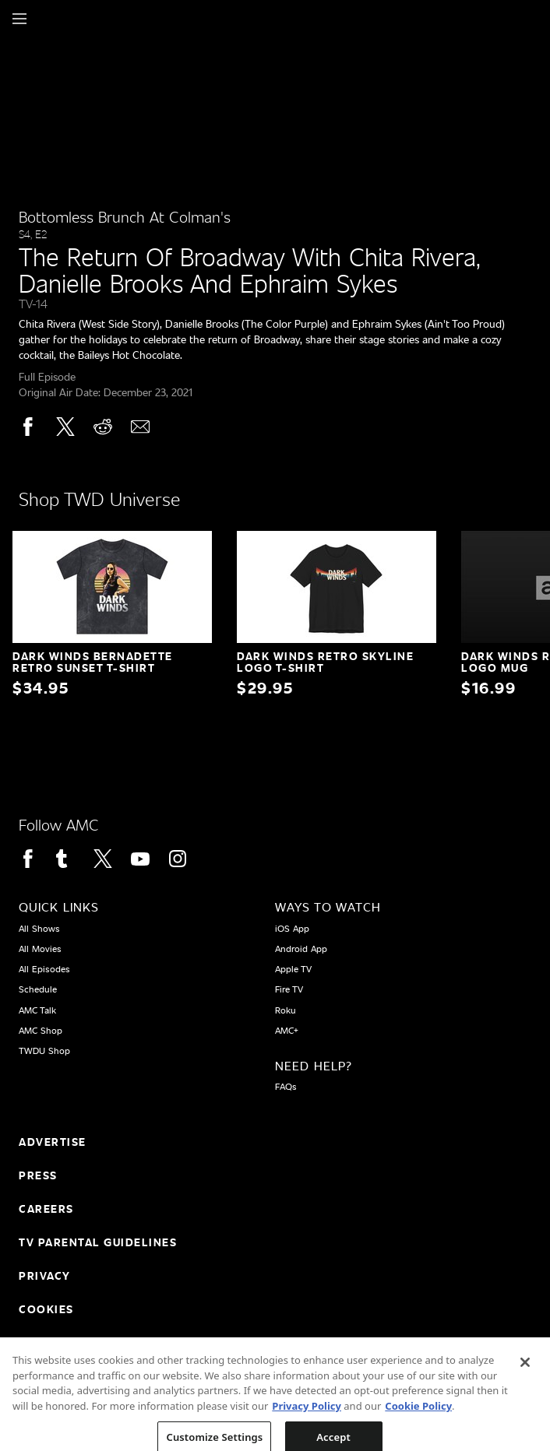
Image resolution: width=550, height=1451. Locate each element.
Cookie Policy (418, 1414)
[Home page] (46, 19)
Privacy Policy (306, 1414)
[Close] (525, 1371)
